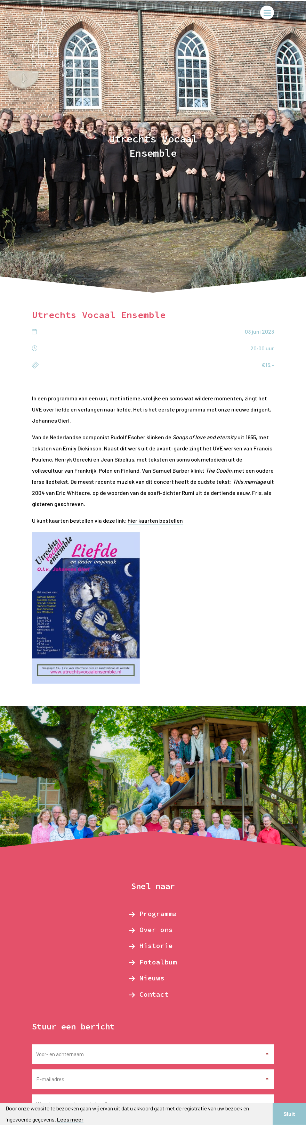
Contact (154, 994)
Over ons (156, 930)
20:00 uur (262, 348)
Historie (156, 945)
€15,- (268, 364)
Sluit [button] (289, 1113)
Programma (158, 914)
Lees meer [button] (70, 1119)
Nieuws (151, 978)
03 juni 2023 (259, 331)
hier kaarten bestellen (155, 520)
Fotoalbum (158, 962)
